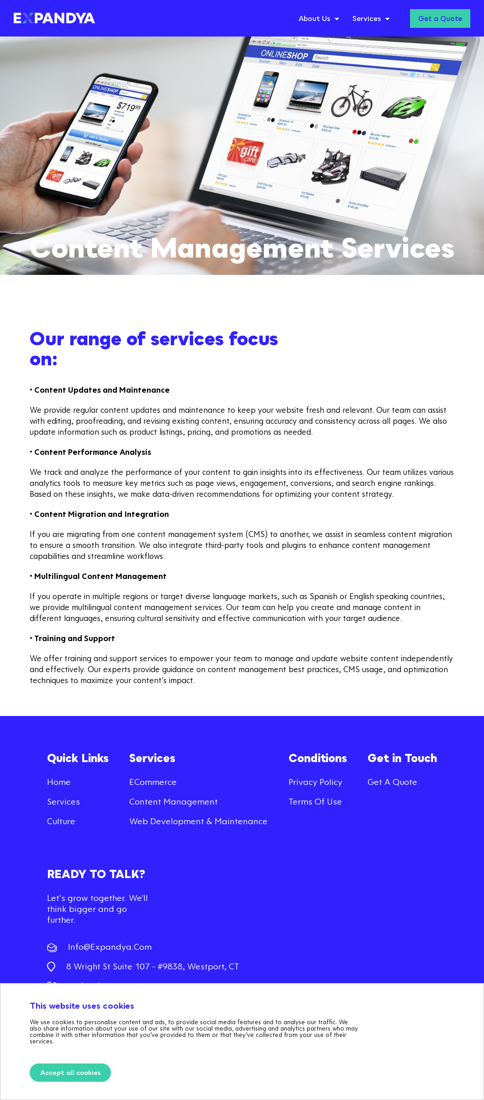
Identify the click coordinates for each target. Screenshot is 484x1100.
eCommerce (153, 781)
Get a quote (392, 781)
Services (366, 18)
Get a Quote (440, 18)
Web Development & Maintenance (198, 820)
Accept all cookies (70, 1072)
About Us (314, 18)
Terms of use (315, 801)
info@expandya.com (99, 946)
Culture (61, 820)
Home (59, 781)
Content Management (173, 801)
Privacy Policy (315, 781)
